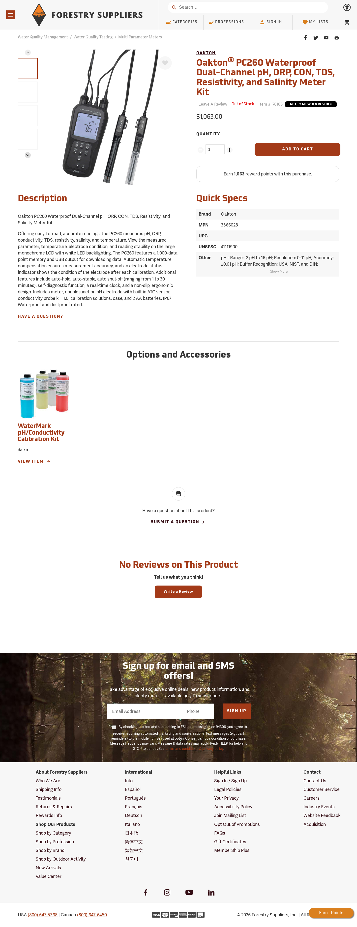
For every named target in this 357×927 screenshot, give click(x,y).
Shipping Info (48, 789)
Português (135, 798)
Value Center (48, 876)
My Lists (315, 22)
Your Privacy (226, 798)
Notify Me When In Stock (311, 104)
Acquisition (314, 824)
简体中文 (134, 841)
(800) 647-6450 (92, 915)
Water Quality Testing (93, 37)
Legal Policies (227, 789)
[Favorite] (165, 63)
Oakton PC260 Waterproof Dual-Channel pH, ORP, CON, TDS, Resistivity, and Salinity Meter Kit (265, 77)
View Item (34, 461)
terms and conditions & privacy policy (194, 748)
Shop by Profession (55, 841)
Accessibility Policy (233, 807)
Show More (279, 271)
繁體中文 (134, 850)
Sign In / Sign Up (230, 781)
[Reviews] (211, 104)
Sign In (270, 22)
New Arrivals (48, 868)
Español (133, 789)
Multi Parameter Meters (140, 37)
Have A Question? (40, 317)
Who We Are (48, 781)
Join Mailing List (230, 815)
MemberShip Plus (231, 850)
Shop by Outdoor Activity (61, 859)
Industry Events (319, 807)
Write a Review (178, 592)
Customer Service (321, 789)
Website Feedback (322, 815)
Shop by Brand (50, 850)
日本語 (131, 833)
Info (129, 781)
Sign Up (236, 711)
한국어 (131, 859)
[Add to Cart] (297, 149)
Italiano (132, 824)
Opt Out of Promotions (237, 824)
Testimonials (48, 798)
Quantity (208, 134)
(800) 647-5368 (43, 915)
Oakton (206, 53)
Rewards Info (49, 815)
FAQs (219, 833)
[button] (28, 53)
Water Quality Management (43, 37)
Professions (226, 22)
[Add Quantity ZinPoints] (230, 150)
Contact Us (314, 781)
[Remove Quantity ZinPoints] (200, 150)
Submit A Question (178, 522)
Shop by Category (53, 833)
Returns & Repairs (54, 807)
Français (133, 807)
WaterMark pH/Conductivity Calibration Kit (41, 433)
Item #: (271, 104)
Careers (311, 798)
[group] (28, 68)
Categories (182, 22)
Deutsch (133, 815)
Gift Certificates (230, 841)
